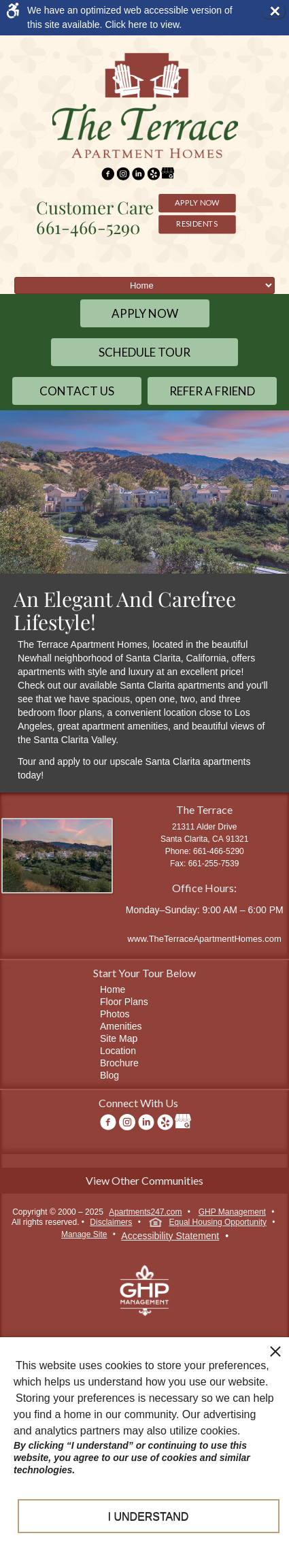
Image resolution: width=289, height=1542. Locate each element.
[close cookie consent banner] (275, 1351)
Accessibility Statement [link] (170, 1235)
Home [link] (112, 989)
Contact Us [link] (76, 391)
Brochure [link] (119, 1062)
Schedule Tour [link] (144, 352)
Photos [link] (115, 1013)
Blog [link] (109, 1075)
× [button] (277, 10)
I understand (148, 1516)
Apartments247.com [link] (145, 1212)
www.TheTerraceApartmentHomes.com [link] (205, 939)
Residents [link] (197, 223)
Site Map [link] (118, 1038)
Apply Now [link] (197, 202)
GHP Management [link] (232, 1212)
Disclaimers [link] (111, 1222)
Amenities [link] (120, 1026)
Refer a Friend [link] (212, 391)
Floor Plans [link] (124, 1001)
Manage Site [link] (84, 1234)
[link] (132, 17)
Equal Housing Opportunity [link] (208, 1223)
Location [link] (118, 1050)
